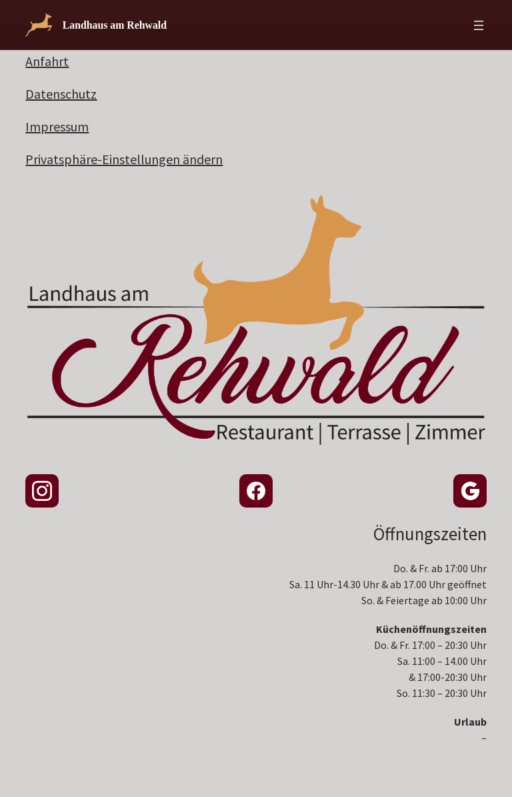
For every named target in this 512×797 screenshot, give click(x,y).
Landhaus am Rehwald (115, 25)
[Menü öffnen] (479, 25)
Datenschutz (61, 93)
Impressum (57, 126)
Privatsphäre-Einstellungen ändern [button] (124, 159)
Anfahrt (47, 61)
